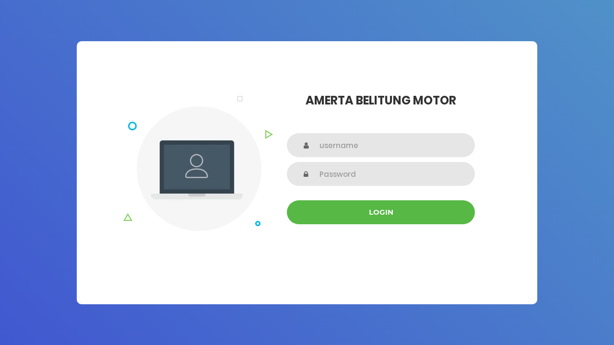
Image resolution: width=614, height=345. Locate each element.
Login (381, 212)
